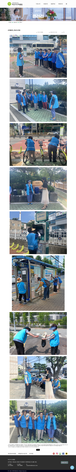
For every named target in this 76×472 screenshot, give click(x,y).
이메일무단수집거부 (22, 453)
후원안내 (60, 4)
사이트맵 (31, 453)
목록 (38, 449)
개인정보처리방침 (12, 453)
